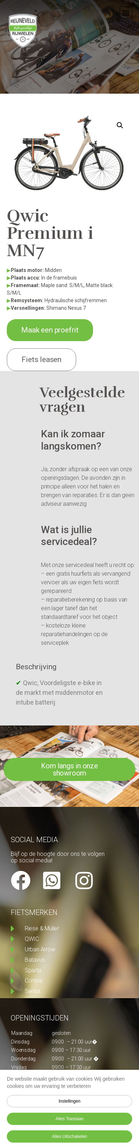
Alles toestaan (70, 1118)
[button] (126, 8)
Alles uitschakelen (69, 1136)
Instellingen (69, 1101)
